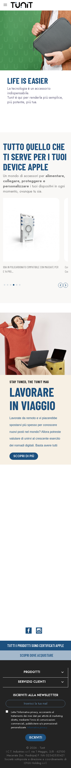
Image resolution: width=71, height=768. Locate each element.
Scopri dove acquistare (36, 655)
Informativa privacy (37, 727)
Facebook (29, 630)
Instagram (39, 630)
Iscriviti (35, 737)
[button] (4, 285)
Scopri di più (23, 456)
